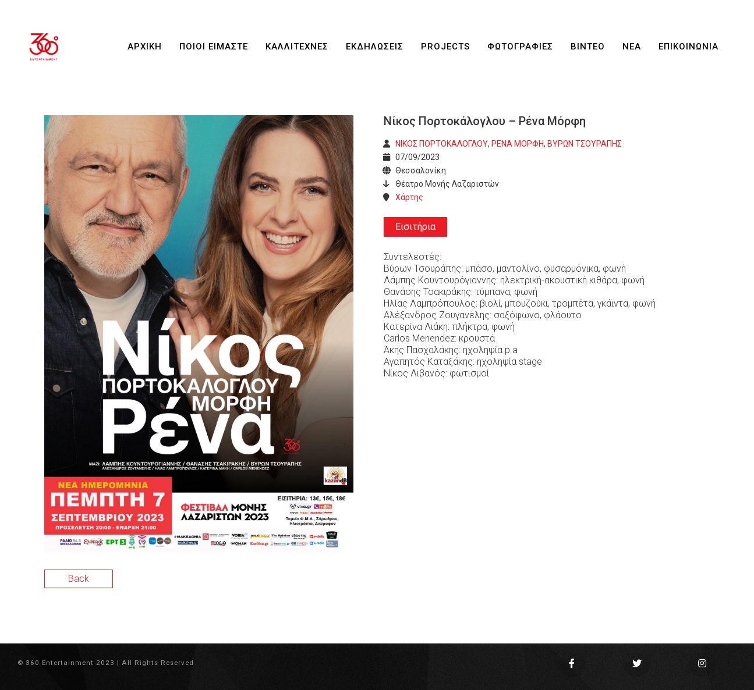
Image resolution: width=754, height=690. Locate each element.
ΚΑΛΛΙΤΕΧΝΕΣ (297, 46)
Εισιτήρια (415, 226)
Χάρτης (409, 197)
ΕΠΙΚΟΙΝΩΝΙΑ (688, 46)
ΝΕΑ (631, 46)
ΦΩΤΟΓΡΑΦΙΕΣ (520, 46)
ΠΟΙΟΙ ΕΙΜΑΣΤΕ (213, 46)
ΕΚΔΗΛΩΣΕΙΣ (374, 46)
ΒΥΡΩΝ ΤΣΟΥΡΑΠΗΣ (584, 143)
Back (78, 578)
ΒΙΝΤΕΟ (588, 46)
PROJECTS (445, 46)
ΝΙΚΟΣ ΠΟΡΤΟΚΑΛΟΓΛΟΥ (441, 143)
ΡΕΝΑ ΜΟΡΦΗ (517, 143)
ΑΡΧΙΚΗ (145, 46)
